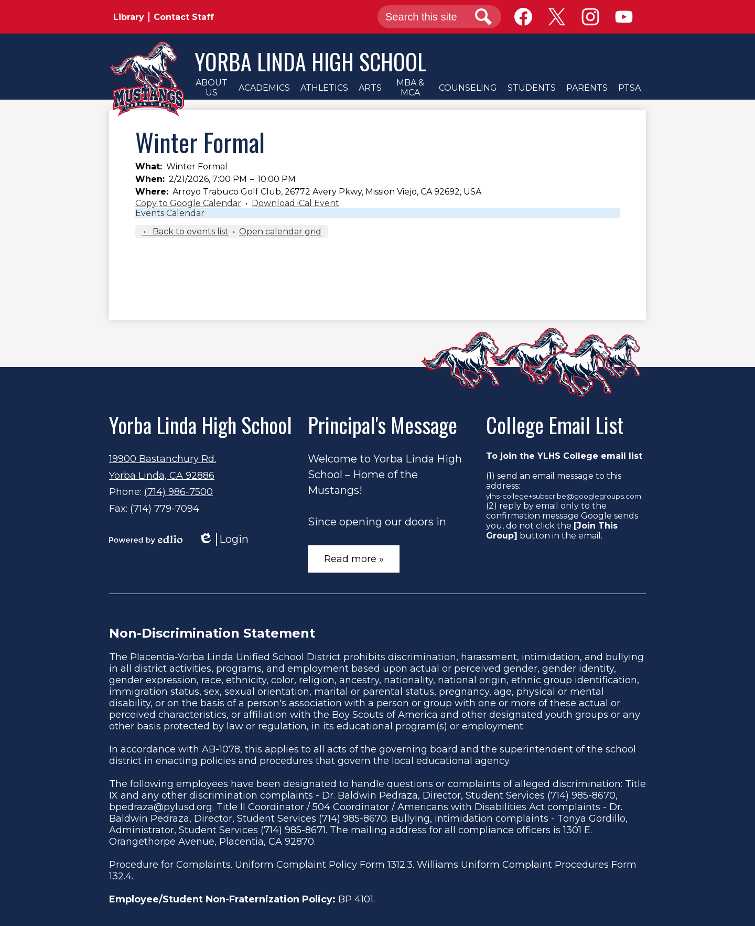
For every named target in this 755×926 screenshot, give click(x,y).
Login (223, 539)
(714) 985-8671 (293, 830)
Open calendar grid (280, 231)
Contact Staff (184, 17)
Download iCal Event (295, 203)
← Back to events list (185, 231)
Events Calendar (169, 213)
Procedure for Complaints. (170, 864)
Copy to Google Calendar (188, 203)
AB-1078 (221, 749)
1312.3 (400, 864)
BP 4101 (355, 899)
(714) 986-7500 (178, 492)
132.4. (121, 876)
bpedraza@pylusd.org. (161, 807)
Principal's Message (382, 424)
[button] (211, 87)
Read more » (354, 559)
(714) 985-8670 (581, 795)
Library (128, 17)
